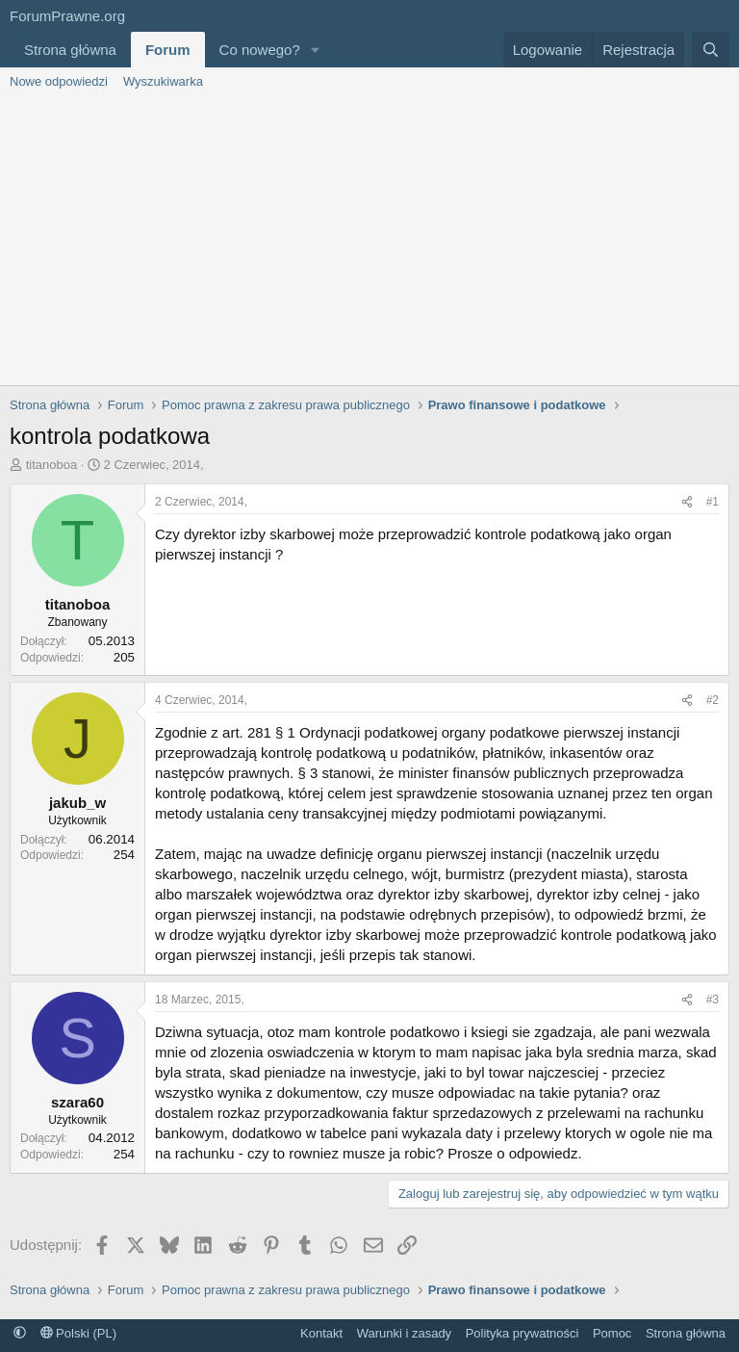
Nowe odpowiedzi (59, 81)
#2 (712, 700)
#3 (712, 999)
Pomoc (612, 1333)
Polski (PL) (78, 1333)
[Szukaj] (710, 49)
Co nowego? (259, 49)
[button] (315, 49)
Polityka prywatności (522, 1333)
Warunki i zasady (404, 1333)
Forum (168, 49)
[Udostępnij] (687, 502)
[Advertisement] (369, 241)
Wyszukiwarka (163, 81)
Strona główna (70, 49)
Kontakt (321, 1333)
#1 (712, 501)
